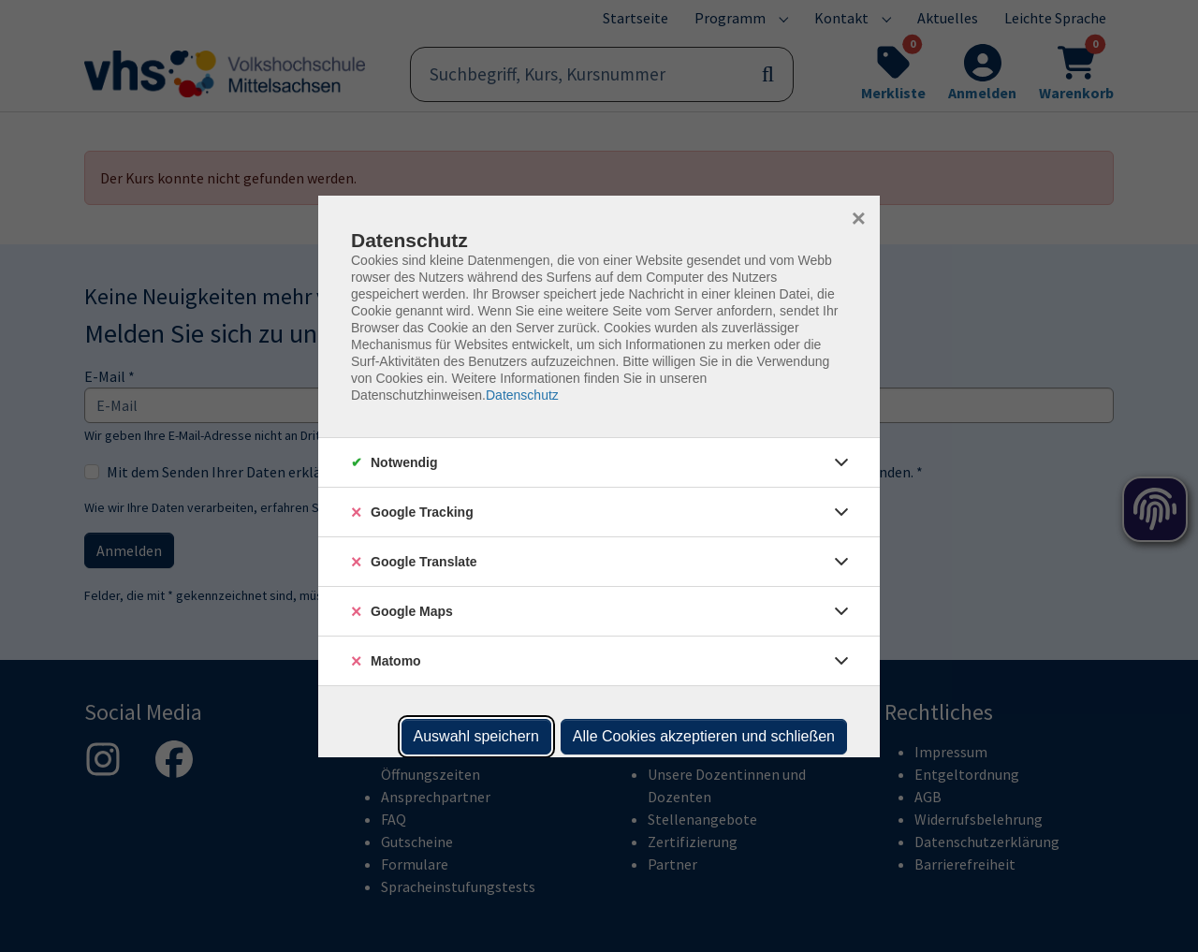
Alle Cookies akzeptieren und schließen (704, 736)
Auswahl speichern (476, 736)
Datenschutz (522, 395)
